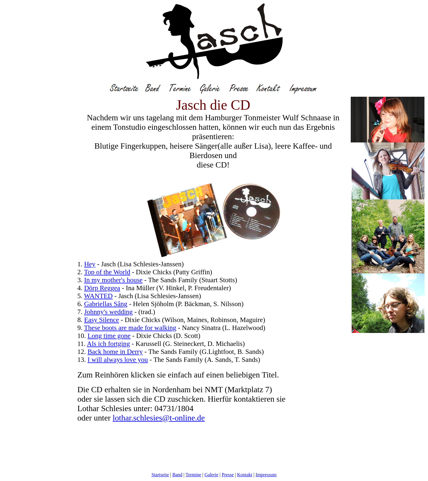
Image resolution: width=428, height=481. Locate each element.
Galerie (211, 474)
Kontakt (244, 474)
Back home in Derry (115, 351)
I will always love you (118, 359)
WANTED (98, 296)
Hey (89, 264)
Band (177, 474)
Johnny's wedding (108, 312)
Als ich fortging (108, 343)
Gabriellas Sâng (105, 304)
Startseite (160, 474)
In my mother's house (113, 280)
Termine (193, 474)
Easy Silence (101, 320)
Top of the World (107, 272)
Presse (228, 474)
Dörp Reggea (102, 288)
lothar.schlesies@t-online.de (159, 417)
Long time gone (109, 335)
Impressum (265, 474)
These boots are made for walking (130, 327)
